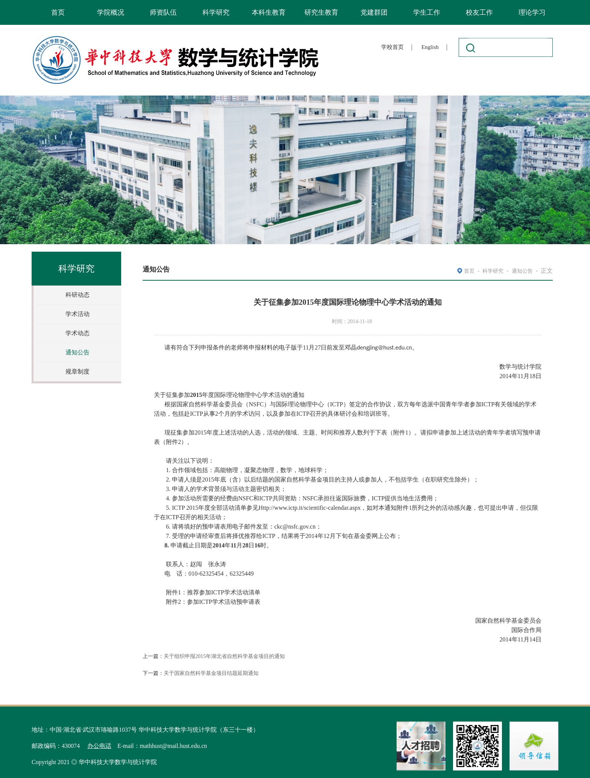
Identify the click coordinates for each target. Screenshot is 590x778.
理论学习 (532, 12)
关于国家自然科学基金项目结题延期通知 (211, 673)
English (430, 47)
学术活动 (77, 314)
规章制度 (77, 371)
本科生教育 (269, 12)
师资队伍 (163, 12)
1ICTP (213, 592)
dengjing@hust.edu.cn (384, 347)
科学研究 (216, 12)
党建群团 (374, 12)
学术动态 (77, 333)
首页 (58, 12)
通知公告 (77, 352)
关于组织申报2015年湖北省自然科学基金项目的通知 (224, 656)
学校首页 (392, 47)
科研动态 (77, 295)
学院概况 (110, 12)
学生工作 (426, 12)
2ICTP (213, 602)
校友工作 (479, 12)
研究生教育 (321, 12)
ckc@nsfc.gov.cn (295, 526)
